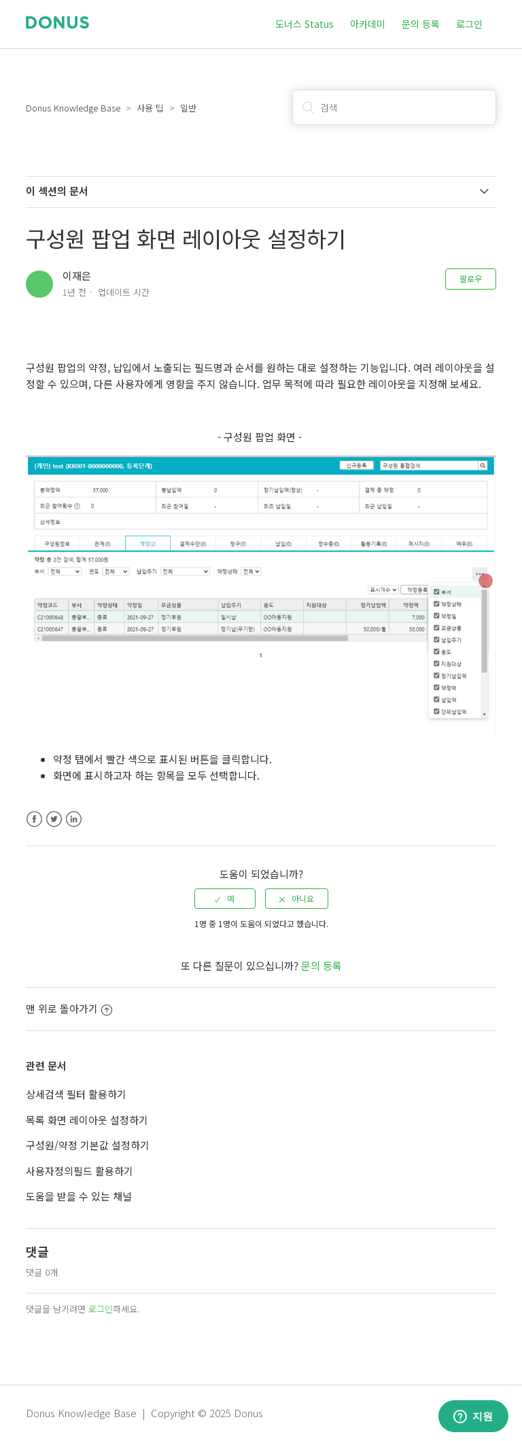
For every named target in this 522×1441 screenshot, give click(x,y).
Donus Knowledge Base (73, 107)
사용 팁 (150, 107)
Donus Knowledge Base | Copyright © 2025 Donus (144, 1413)
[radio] (225, 898)
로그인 (100, 1308)
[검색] (394, 107)
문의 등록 (421, 24)
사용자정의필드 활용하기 (79, 1171)
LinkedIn (73, 819)
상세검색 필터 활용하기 (76, 1094)
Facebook (34, 819)
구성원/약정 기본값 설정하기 (88, 1145)
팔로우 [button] (470, 278)
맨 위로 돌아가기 (69, 1008)
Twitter (54, 819)
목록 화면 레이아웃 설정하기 (87, 1120)
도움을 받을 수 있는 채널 (79, 1196)
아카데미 (367, 24)
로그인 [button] (469, 24)
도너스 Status (304, 24)
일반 (188, 107)
